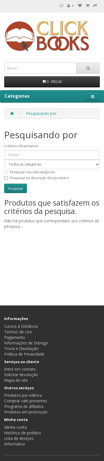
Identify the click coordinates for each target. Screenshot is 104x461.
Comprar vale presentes (25, 400)
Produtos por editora (23, 395)
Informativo (14, 444)
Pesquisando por (41, 113)
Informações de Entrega (26, 343)
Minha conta (15, 427)
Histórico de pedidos (22, 432)
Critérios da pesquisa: (21, 146)
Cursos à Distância (21, 326)
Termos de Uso (18, 331)
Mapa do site (16, 380)
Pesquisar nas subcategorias (29, 172)
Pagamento (14, 337)
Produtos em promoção (26, 412)
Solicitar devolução (21, 374)
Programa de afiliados (24, 406)
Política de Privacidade (24, 354)
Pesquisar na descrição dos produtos (36, 178)
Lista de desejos (19, 438)
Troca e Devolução (21, 348)
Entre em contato (20, 369)
